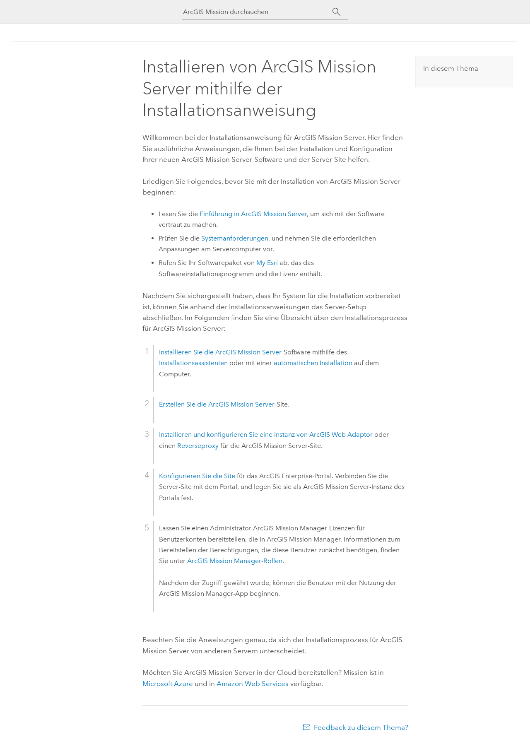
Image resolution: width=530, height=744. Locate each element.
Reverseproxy (198, 446)
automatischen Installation (313, 363)
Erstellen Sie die (217, 404)
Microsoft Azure (167, 683)
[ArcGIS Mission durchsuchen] (257, 11)
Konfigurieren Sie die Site (197, 476)
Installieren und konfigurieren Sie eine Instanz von (266, 434)
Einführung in (253, 214)
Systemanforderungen (234, 238)
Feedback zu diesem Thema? (361, 727)
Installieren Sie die (220, 352)
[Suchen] (336, 12)
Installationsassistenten (193, 363)
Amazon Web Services (253, 683)
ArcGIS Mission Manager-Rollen (234, 561)
